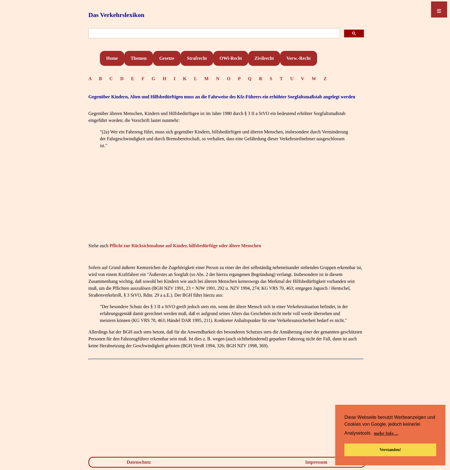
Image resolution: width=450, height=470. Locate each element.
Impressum (316, 462)
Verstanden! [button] (390, 449)
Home (112, 58)
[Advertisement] (226, 201)
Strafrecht (197, 58)
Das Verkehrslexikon (116, 14)
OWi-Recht (231, 58)
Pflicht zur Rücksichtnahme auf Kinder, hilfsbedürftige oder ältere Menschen (185, 245)
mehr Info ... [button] (386, 433)
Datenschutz (139, 462)
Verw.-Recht (298, 58)
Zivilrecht (264, 58)
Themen (139, 58)
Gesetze (166, 58)
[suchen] (213, 33)
